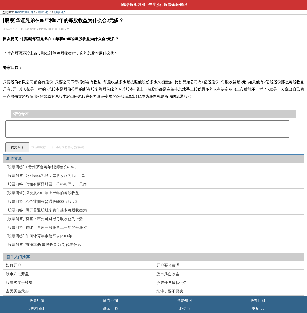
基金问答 (110, 309)
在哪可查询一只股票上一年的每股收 (56, 227)
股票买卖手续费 (19, 282)
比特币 (184, 309)
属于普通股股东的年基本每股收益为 (56, 210)
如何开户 (13, 265)
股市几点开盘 (17, 274)
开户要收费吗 (167, 265)
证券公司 (110, 300)
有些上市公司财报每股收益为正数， (56, 219)
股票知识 (184, 300)
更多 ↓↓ (258, 309)
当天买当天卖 (17, 291)
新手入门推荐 (18, 257)
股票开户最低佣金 (171, 282)
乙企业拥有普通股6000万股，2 (51, 201)
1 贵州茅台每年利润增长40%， (51, 167)
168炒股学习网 (132, 5)
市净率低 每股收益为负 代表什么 (53, 245)
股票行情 (37, 300)
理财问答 (44, 12)
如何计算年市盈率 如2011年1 (49, 236)
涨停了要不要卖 (169, 291)
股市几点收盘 (167, 274)
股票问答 (60, 12)
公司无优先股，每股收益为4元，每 (55, 176)
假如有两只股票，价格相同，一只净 (56, 184)
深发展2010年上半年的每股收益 (52, 193)
